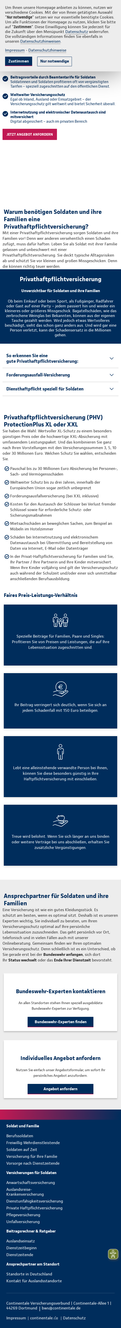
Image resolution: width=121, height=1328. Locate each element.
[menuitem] (60, 1126)
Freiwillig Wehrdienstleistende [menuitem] (33, 1142)
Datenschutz (76, 31)
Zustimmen (18, 61)
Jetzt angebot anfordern (30, 134)
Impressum (15, 50)
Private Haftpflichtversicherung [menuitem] (34, 1208)
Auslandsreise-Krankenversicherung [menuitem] (25, 1192)
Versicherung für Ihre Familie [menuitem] (31, 1156)
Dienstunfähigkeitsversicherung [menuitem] (34, 1201)
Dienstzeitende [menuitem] (19, 1254)
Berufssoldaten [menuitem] (19, 1135)
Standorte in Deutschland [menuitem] (29, 1274)
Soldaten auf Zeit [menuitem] (21, 1149)
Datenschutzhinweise (47, 50)
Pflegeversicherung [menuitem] (23, 1214)
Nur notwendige (54, 61)
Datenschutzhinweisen (40, 41)
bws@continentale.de (61, 1308)
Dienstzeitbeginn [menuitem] (21, 1247)
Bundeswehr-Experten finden (61, 1021)
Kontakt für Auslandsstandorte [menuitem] (34, 1280)
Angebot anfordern (60, 1088)
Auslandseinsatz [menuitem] (20, 1241)
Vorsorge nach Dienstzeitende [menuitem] (32, 1163)
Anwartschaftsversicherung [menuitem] (30, 1182)
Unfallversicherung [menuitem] (23, 1221)
